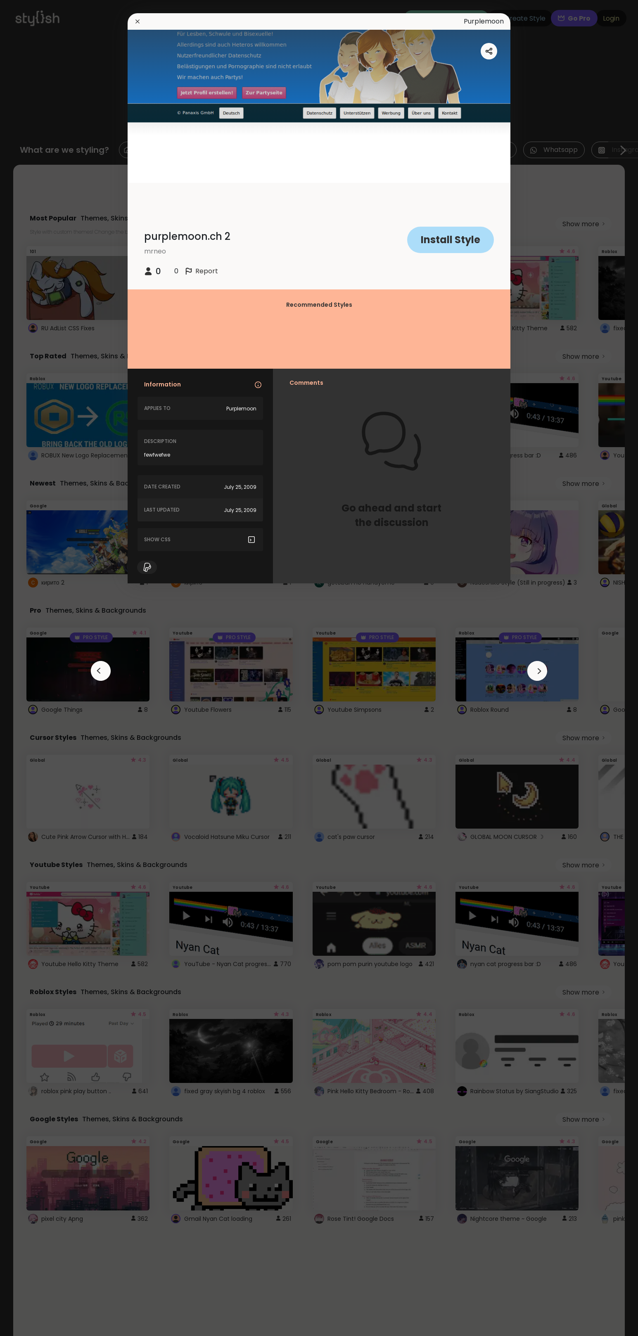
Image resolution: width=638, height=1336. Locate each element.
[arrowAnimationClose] (100, 671)
